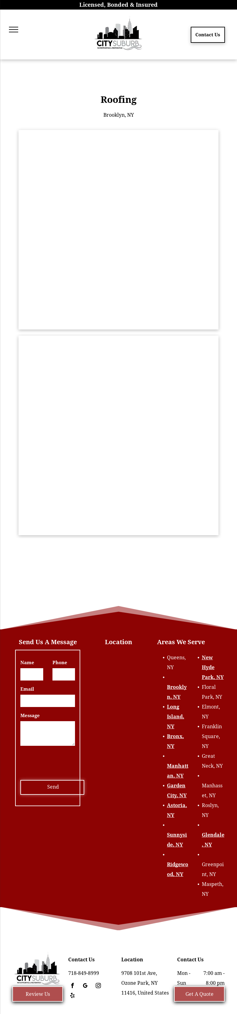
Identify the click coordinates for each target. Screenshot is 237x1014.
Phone (59, 662)
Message (30, 715)
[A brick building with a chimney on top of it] (118, 229)
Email (27, 689)
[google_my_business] (85, 986)
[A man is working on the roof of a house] (118, 435)
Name (27, 662)
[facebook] (72, 986)
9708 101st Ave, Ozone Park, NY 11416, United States (145, 983)
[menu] (14, 30)
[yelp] (72, 996)
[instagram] (98, 986)
